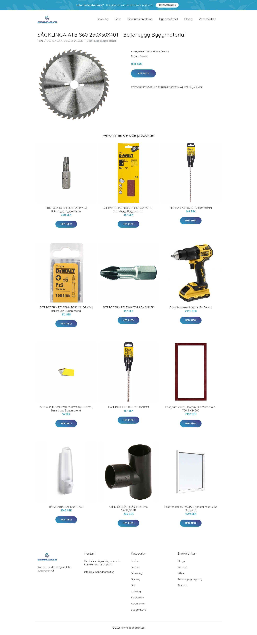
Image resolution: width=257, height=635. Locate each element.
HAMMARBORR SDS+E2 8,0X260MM (191, 209)
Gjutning (135, 580)
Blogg (188, 20)
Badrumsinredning (140, 20)
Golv (118, 20)
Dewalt (165, 53)
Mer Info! (143, 75)
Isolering (102, 20)
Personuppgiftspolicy (190, 580)
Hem (40, 42)
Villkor (181, 574)
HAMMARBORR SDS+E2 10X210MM (128, 408)
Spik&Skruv (137, 599)
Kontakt (182, 568)
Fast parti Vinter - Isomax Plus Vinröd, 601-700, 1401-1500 (190, 410)
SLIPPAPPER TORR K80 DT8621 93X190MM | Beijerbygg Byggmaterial (128, 211)
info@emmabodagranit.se (99, 573)
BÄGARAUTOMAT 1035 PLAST (66, 508)
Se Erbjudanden (167, 5)
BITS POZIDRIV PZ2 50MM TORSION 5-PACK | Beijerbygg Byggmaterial (66, 310)
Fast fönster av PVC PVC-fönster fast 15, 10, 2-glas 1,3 (190, 510)
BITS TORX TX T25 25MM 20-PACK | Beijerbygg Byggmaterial (66, 211)
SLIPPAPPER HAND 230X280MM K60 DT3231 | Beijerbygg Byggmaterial (66, 410)
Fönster (135, 568)
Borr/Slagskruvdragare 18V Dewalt (191, 309)
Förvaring (136, 574)
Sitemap (182, 587)
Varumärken (207, 20)
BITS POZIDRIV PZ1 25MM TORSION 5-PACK (128, 309)
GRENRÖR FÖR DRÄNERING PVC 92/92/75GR (128, 510)
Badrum (135, 562)
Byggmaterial (168, 20)
